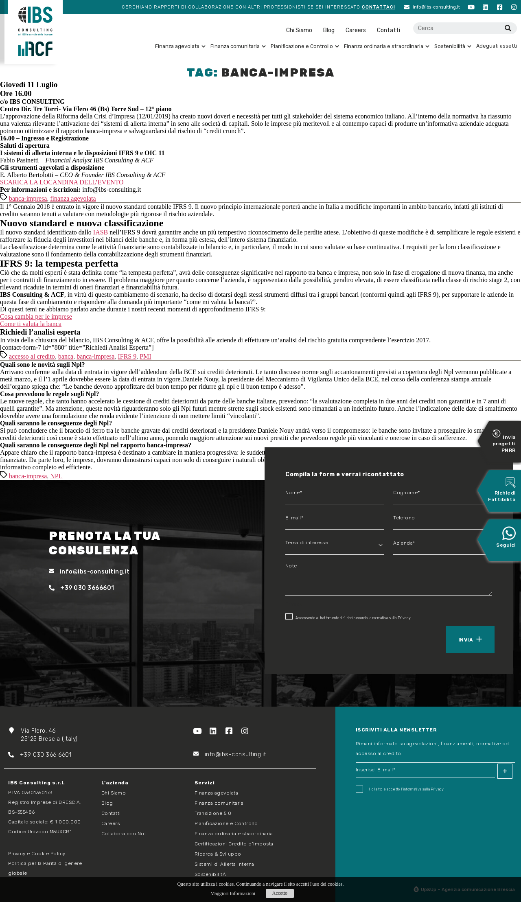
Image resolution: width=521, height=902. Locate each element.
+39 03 (24, 754)
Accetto (279, 893)
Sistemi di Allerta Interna (224, 864)
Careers (356, 30)
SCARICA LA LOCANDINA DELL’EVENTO (62, 182)
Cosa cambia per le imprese (36, 316)
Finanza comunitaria (238, 46)
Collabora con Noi (123, 833)
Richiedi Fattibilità (502, 489)
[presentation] (323, 638)
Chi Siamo (299, 30)
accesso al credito (32, 356)
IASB (100, 232)
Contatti (388, 30)
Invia (465, 640)
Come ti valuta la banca (30, 323)
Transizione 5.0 (213, 813)
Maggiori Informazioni (232, 893)
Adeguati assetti (496, 46)
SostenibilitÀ (210, 874)
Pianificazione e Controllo (305, 46)
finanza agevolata (73, 198)
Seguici (506, 537)
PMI (145, 356)
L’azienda (115, 783)
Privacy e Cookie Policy (37, 853)
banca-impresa (28, 198)
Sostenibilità (452, 46)
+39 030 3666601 (81, 588)
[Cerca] (508, 28)
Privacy (404, 618)
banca (65, 356)
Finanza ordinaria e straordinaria (386, 46)
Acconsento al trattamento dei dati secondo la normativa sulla (348, 616)
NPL (56, 476)
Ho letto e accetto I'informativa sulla (400, 789)
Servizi (205, 783)
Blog (329, 30)
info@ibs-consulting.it (432, 7)
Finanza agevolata (180, 46)
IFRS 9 (127, 356)
